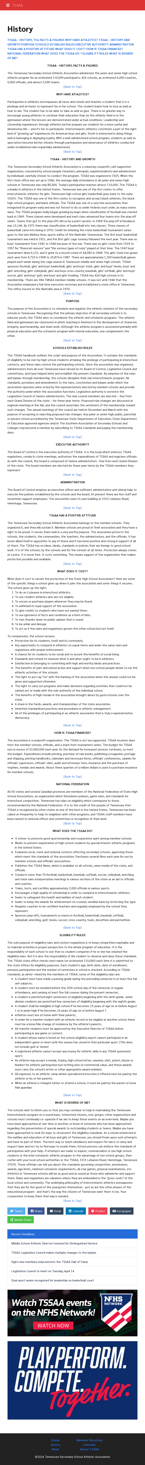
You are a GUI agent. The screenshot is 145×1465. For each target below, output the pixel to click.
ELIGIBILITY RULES (96, 53)
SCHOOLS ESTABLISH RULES (55, 44)
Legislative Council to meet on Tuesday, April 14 (42, 1271)
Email (55, 1211)
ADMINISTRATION (122, 44)
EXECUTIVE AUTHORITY (93, 44)
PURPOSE (28, 44)
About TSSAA (89, 1449)
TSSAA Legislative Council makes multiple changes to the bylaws (53, 1252)
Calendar (89, 1445)
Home (55, 1440)
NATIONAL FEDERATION (24, 53)
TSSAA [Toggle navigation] (14, 5)
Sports (55, 1445)
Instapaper (121, 1211)
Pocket (98, 1211)
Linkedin (75, 1211)
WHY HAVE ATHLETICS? (82, 40)
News (55, 1449)
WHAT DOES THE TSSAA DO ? (62, 53)
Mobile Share (20, 1220)
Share (36, 1211)
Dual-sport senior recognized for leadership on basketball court (52, 1280)
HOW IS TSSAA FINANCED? (104, 49)
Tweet (16, 1211)
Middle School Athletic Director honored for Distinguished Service (54, 1243)
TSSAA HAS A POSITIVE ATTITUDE (30, 49)
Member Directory (90, 1440)
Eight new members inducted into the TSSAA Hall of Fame (49, 1262)
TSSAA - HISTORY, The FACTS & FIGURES (35, 40)
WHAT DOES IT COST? (70, 49)
